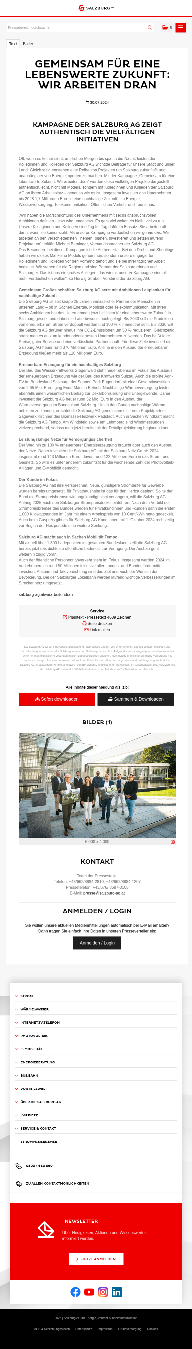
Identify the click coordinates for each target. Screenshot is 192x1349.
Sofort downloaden (56, 699)
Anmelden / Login (97, 942)
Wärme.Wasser (32, 1009)
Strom (24, 996)
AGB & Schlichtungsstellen (52, 1329)
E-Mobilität (28, 1049)
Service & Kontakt (35, 1129)
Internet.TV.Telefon (37, 1023)
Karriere (26, 1115)
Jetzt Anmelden (95, 1259)
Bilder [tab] (28, 44)
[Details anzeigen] (173, 842)
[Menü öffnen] (181, 27)
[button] (167, 27)
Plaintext (76, 617)
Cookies (152, 1329)
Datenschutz (83, 1329)
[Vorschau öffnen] (97, 785)
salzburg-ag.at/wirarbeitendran (46, 594)
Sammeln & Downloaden (136, 699)
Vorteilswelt (31, 1089)
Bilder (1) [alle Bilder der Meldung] (97, 722)
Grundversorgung (130, 1329)
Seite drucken (100, 623)
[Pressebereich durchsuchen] (80, 27)
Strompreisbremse (38, 1142)
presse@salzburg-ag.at (104, 893)
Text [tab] (13, 44)
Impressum (105, 1329)
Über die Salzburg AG (38, 1102)
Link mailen (100, 630)
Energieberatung (35, 1062)
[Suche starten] (150, 27)
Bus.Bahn (26, 1076)
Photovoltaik (31, 1036)
